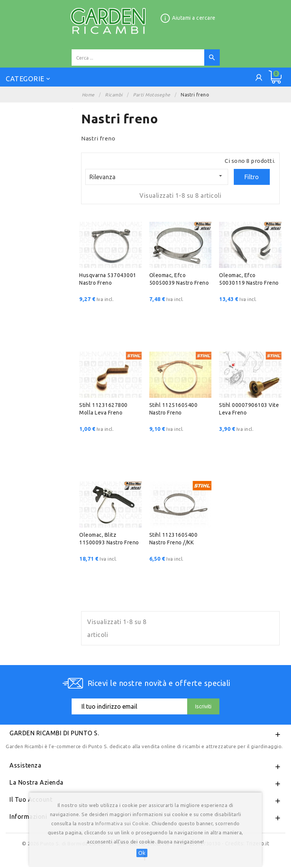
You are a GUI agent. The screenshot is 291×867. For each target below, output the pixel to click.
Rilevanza (156, 176)
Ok (142, 853)
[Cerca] (138, 57)
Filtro (251, 176)
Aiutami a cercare (194, 18)
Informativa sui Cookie (122, 823)
